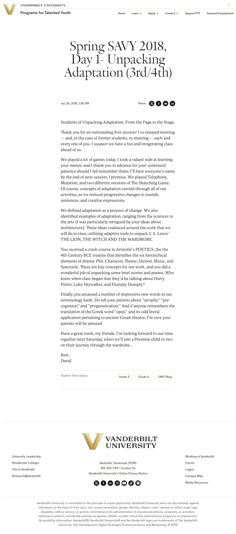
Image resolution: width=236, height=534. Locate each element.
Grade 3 (124, 377)
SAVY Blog (165, 377)
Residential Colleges (25, 463)
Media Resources (196, 482)
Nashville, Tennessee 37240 (118, 463)
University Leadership (26, 456)
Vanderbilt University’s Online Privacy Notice (118, 473)
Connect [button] (170, 13)
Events (189, 463)
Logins (189, 469)
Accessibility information (55, 520)
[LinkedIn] (172, 103)
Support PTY (192, 13)
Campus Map (194, 476)
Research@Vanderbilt (26, 476)
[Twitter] (151, 103)
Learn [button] (135, 13)
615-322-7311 (109, 468)
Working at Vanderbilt (199, 456)
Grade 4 (143, 377)
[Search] (230, 4)
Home (121, 13)
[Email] (165, 103)
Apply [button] (151, 13)
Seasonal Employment (220, 13)
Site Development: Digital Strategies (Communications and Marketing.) (120, 525)
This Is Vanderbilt (23, 469)
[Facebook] (158, 103)
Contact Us (128, 468)
